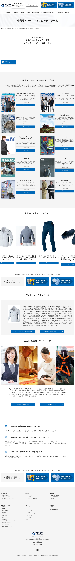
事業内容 (16, 12)
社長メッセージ (30, 495)
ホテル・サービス (6, 513)
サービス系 (29, 510)
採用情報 (67, 12)
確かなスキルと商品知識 (8, 498)
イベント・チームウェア (8, 517)
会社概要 (29, 497)
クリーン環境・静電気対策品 (9, 520)
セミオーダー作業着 (6, 524)
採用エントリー (54, 506)
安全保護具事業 (54, 497)
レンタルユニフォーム (7, 526)
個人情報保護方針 (54, 509)
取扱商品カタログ (25, 12)
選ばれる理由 (4, 493)
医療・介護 (4, 515)
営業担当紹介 (35, 12)
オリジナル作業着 (6, 522)
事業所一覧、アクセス (32, 498)
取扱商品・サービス (11, 28)
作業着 (3, 506)
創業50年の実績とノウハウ (8, 497)
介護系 (28, 512)
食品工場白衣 (5, 510)
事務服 (3, 508)
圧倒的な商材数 (5, 495)
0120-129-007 (11, 477)
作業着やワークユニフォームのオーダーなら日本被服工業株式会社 (37, 555)
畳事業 (52, 498)
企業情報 (27, 493)
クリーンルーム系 (31, 513)
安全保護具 (4, 519)
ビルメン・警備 (5, 512)
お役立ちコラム (29, 519)
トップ (2, 28)
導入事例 (60, 12)
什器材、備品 (30, 515)
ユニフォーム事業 (55, 495)
